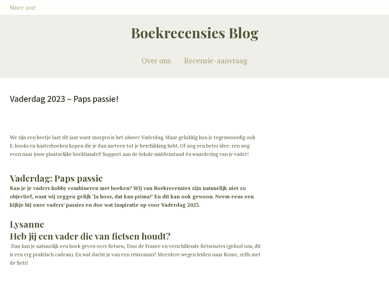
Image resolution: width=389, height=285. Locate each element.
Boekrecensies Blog (194, 32)
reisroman (142, 254)
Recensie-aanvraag (215, 60)
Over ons (156, 60)
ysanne (29, 224)
